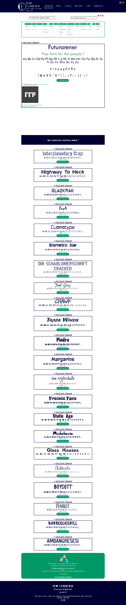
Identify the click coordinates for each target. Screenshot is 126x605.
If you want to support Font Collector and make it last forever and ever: (63, 564)
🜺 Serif (97, 29)
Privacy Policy (80, 596)
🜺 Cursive (45, 29)
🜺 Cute (33, 29)
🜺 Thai (68, 32)
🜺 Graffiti (89, 26)
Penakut (63, 506)
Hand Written (62, 24)
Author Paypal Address (30, 106)
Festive (51, 24)
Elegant (45, 24)
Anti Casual (28, 24)
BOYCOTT (63, 486)
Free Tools (78, 6)
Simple (97, 24)
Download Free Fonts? (48, 7)
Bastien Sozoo (43, 84)
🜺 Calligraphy (62, 29)
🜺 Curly (45, 26)
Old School (83, 24)
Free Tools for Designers (69, 596)
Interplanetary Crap (63, 153)
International (70, 24)
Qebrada (62, 468)
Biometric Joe (62, 245)
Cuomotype (63, 227)
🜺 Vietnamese (70, 34)
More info (63, 159)
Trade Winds (63, 320)
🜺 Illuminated (45, 32)
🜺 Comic (34, 26)
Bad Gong (63, 285)
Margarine (62, 359)
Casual (34, 24)
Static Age (63, 416)
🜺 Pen (60, 34)
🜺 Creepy (27, 26)
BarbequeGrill (62, 523)
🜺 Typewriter (83, 29)
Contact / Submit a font (48, 596)
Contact (68, 6)
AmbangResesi (63, 541)
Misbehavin (63, 433)
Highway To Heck (62, 172)
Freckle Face (63, 398)
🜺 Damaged (27, 29)
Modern (77, 24)
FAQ (88, 6)
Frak (63, 208)
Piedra (62, 340)
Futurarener (62, 47)
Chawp (63, 302)
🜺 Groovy (82, 26)
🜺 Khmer (69, 29)
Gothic (56, 24)
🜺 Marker (61, 32)
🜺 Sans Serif (98, 26)
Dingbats (39, 24)
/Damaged (35, 42)
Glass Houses (63, 450)
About (58, 6)
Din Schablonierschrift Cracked (62, 266)
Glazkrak (63, 190)
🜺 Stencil (89, 29)
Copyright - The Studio (63, 597)
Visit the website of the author (33, 105)
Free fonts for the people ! (63, 54)
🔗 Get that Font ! (62, 80)
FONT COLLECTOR (33, 5)
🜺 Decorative (70, 26)
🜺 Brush (61, 26)
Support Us (98, 6)
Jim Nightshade (62, 378)
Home (36, 596)
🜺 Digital (77, 26)
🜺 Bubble (51, 26)
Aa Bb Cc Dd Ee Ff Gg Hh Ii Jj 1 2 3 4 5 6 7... (63, 157)
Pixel (94, 24)
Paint (88, 24)
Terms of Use (88, 596)
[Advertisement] (63, 122)
